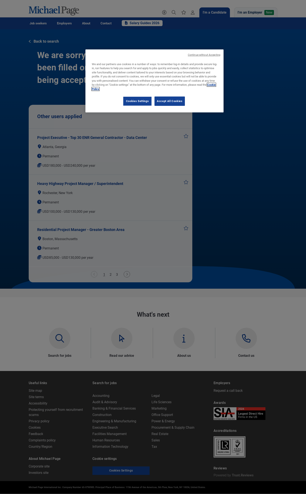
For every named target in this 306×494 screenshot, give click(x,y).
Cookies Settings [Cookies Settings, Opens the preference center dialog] (137, 101)
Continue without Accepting (204, 54)
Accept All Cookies (170, 101)
